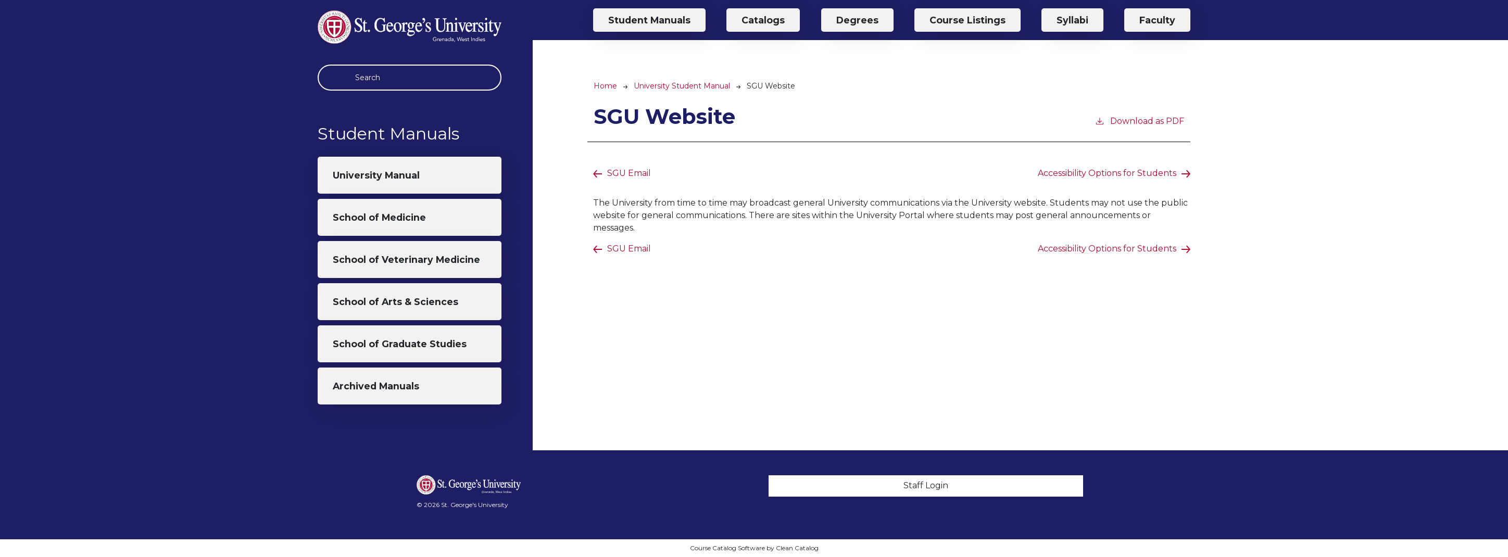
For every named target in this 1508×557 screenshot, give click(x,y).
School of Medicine (379, 217)
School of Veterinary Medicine (406, 259)
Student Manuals (649, 20)
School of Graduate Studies (400, 343)
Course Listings (967, 20)
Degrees (857, 20)
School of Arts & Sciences (395, 301)
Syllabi (1072, 20)
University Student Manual (682, 86)
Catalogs (763, 20)
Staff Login (925, 485)
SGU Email (629, 173)
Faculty (1157, 20)
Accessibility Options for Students (1107, 173)
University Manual (376, 175)
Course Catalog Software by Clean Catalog (754, 548)
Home (605, 86)
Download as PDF (1139, 120)
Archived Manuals (376, 386)
